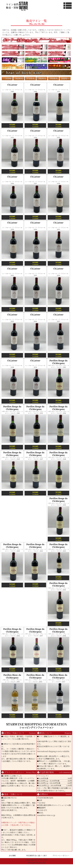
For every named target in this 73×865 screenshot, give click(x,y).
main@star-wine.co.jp (46, 815)
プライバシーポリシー (60, 855)
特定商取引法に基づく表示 (36, 855)
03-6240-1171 (42, 810)
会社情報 (12, 855)
